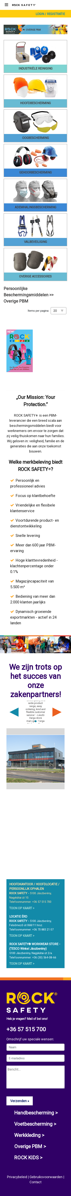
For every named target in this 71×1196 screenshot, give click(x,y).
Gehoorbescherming (35, 172)
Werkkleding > (29, 1135)
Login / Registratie (50, 14)
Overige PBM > (30, 1146)
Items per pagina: (38, 310)
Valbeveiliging (35, 242)
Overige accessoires (35, 276)
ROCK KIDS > (28, 1157)
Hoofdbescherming (35, 103)
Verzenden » (19, 1101)
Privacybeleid (17, 1177)
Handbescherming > (36, 1113)
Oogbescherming (35, 138)
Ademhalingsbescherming (35, 207)
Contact (35, 1182)
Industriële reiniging (35, 68)
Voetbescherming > (35, 1124)
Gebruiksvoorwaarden (46, 1177)
